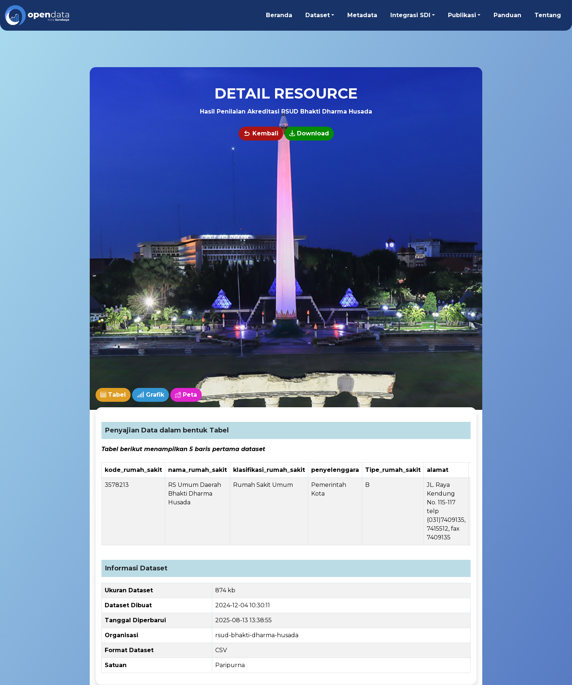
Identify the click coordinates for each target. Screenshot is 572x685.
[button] (319, 15)
